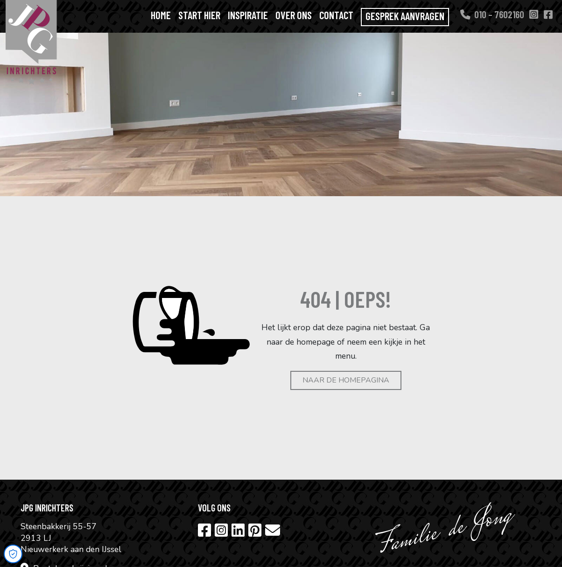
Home (161, 15)
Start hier (199, 15)
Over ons (293, 15)
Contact (336, 15)
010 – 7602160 (492, 14)
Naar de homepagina (345, 380)
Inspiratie (248, 15)
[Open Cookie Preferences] (13, 554)
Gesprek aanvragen (404, 16)
